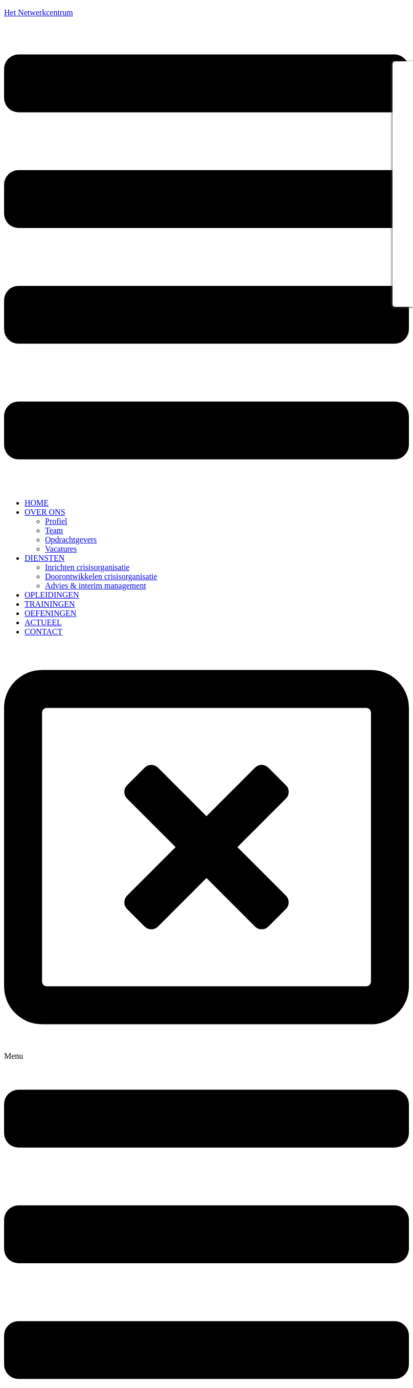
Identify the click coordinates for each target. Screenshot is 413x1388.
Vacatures (61, 548)
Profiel (56, 521)
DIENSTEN (44, 558)
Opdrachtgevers (71, 539)
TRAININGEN (50, 604)
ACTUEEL (43, 622)
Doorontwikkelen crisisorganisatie (101, 576)
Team (54, 530)
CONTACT (43, 631)
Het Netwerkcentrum (38, 12)
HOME (37, 502)
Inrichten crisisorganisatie (87, 567)
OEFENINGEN (50, 613)
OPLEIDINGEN (52, 594)
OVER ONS (45, 512)
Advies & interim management (95, 585)
